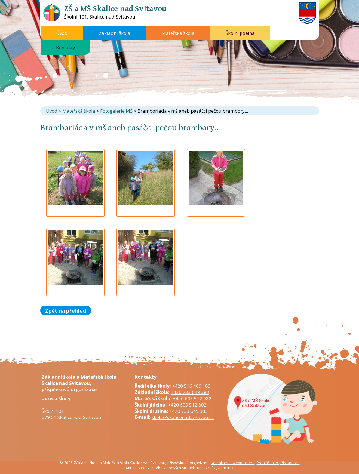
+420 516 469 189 (191, 386)
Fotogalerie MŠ (116, 111)
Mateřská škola (178, 33)
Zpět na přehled (65, 310)
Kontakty (65, 47)
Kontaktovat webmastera (232, 462)
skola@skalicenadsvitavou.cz (183, 417)
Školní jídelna (240, 33)
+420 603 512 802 (187, 405)
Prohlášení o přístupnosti (278, 462)
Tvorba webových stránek (172, 467)
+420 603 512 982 (192, 398)
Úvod (61, 33)
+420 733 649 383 (190, 392)
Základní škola (114, 33)
